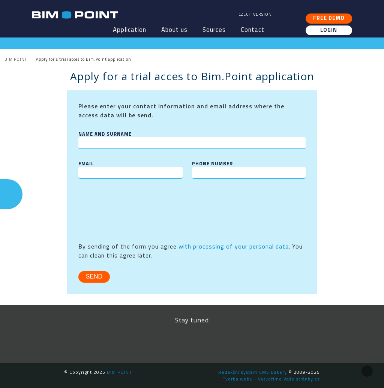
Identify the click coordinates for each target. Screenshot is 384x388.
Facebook (141, 341)
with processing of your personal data (233, 246)
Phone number (212, 163)
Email (86, 163)
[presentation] (135, 204)
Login (328, 30)
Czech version (255, 14)
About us (174, 29)
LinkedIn (175, 341)
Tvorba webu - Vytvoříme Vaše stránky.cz (271, 378)
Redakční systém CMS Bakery (252, 372)
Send (94, 276)
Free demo (329, 18)
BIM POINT (75, 15)
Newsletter (242, 341)
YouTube (209, 341)
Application (129, 29)
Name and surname (105, 134)
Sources (214, 29)
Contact (252, 29)
